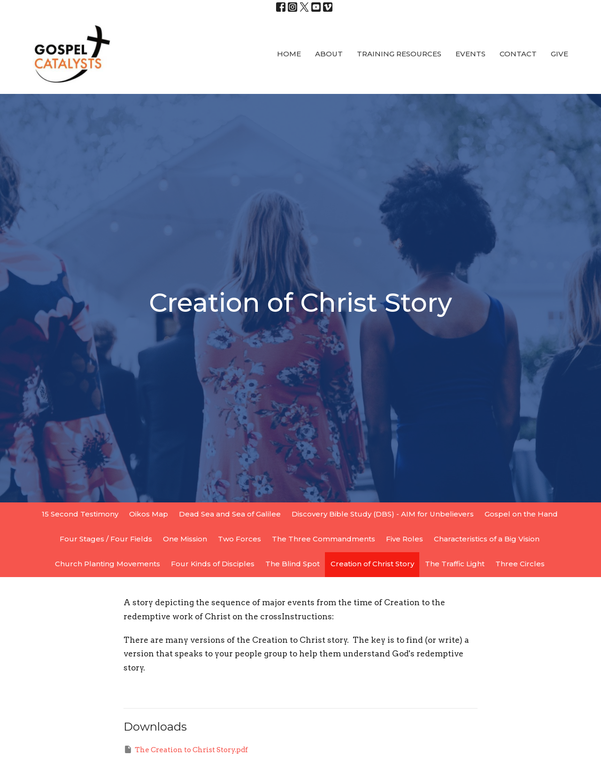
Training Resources (399, 53)
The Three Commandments (323, 538)
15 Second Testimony (80, 513)
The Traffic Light (455, 563)
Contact (518, 53)
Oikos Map (148, 513)
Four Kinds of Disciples (212, 563)
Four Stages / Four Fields (106, 538)
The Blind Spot (292, 563)
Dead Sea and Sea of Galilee (230, 513)
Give (559, 53)
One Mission (185, 538)
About (329, 53)
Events (470, 53)
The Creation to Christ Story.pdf (185, 749)
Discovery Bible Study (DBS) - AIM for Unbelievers (383, 513)
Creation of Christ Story (372, 563)
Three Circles (520, 563)
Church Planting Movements (107, 563)
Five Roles (404, 538)
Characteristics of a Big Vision (486, 538)
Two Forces (239, 538)
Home (289, 53)
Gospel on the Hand (521, 513)
